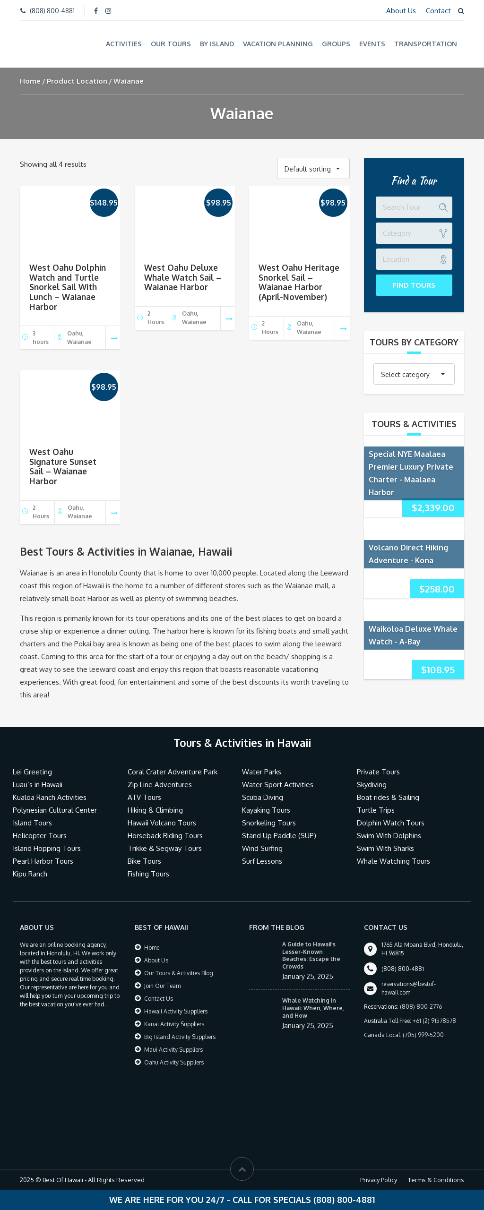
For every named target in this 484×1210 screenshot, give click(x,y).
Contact (438, 10)
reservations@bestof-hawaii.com (408, 988)
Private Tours (378, 771)
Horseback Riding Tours (165, 835)
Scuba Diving (262, 797)
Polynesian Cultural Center (55, 810)
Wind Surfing (262, 848)
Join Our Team (162, 985)
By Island (217, 44)
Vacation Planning (278, 44)
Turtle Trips (376, 810)
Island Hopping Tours (47, 848)
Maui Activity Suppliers (173, 1049)
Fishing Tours (148, 873)
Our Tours (171, 44)
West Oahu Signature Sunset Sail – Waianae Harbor (62, 466)
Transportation (425, 44)
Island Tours (32, 822)
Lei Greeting (32, 771)
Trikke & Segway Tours (165, 848)
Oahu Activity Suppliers (174, 1062)
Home (30, 81)
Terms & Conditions (436, 1180)
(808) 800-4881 (52, 11)
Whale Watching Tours (393, 861)
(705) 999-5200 (423, 1034)
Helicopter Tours (40, 835)
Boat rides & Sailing (388, 797)
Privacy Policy (378, 1180)
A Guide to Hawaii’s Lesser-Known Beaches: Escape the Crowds (311, 955)
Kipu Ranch (30, 873)
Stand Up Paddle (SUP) (279, 835)
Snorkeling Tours (269, 822)
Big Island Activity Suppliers (180, 1036)
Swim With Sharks (385, 848)
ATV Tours (144, 797)
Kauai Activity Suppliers (174, 1024)
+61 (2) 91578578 (434, 1020)
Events (372, 44)
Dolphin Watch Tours (390, 822)
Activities (124, 44)
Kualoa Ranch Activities (49, 797)
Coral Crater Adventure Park (172, 771)
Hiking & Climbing (155, 810)
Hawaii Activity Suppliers (175, 1011)
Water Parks (261, 771)
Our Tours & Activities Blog (178, 973)
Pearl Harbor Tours (43, 861)
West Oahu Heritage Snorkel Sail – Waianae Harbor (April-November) (299, 282)
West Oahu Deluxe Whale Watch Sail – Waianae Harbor (182, 277)
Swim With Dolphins (389, 835)
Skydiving (372, 784)
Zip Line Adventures (160, 784)
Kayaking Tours (266, 810)
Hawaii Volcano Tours (162, 822)
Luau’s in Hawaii (37, 784)
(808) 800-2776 (421, 1006)
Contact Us (158, 998)
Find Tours (414, 285)
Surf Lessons (262, 861)
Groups (336, 44)
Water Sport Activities (277, 784)
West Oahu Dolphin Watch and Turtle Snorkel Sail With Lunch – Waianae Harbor (67, 287)
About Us (401, 10)
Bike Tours (144, 861)
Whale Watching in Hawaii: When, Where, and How (313, 1008)
